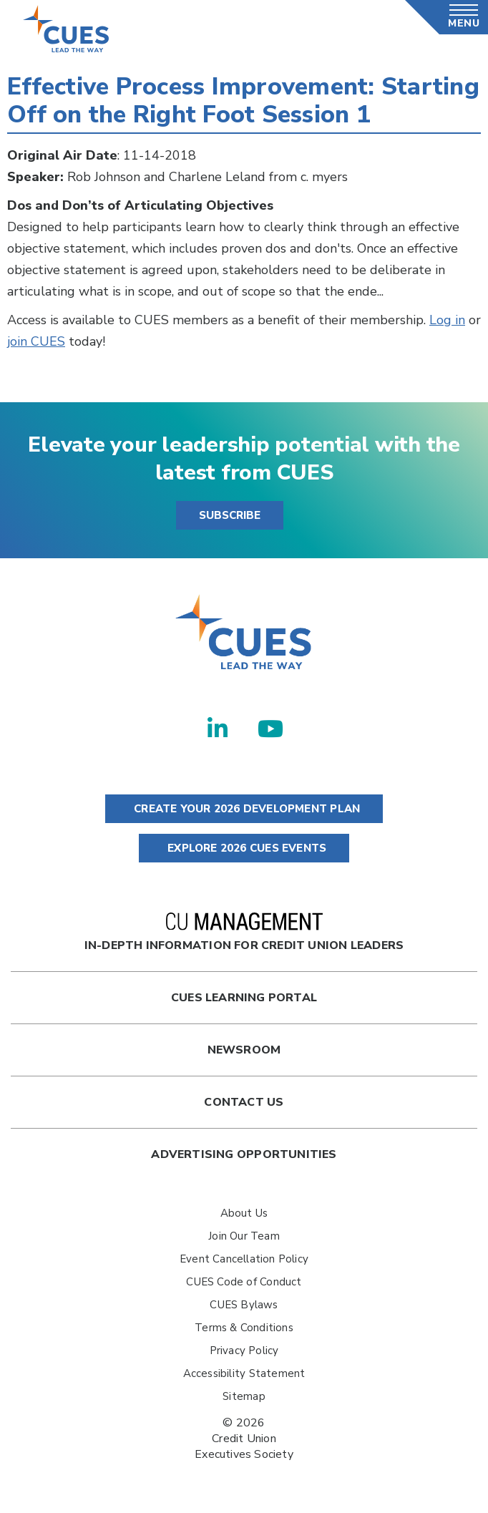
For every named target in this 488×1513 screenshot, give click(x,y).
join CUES (36, 341)
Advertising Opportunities (243, 1154)
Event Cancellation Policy (244, 1259)
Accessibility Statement (244, 1373)
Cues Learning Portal (244, 998)
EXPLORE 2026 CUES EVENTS (244, 848)
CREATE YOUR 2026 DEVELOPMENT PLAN (244, 809)
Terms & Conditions (244, 1327)
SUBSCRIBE (229, 515)
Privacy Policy (244, 1350)
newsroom (244, 1050)
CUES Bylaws (244, 1305)
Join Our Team (244, 1236)
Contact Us (243, 1102)
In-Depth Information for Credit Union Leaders (244, 933)
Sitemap (244, 1396)
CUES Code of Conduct (243, 1282)
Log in (447, 320)
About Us (244, 1213)
